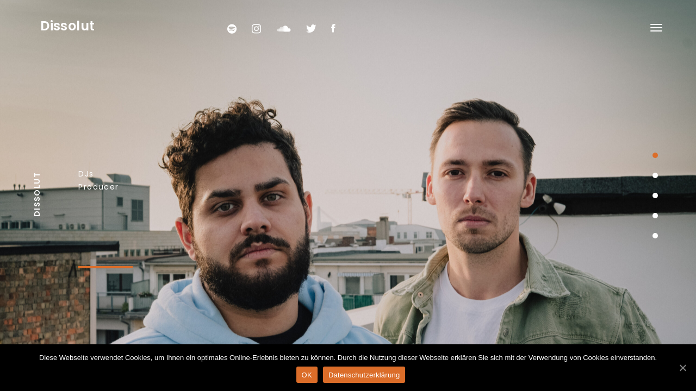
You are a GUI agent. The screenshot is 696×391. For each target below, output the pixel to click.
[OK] (682, 367)
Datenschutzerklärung (364, 375)
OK (307, 375)
